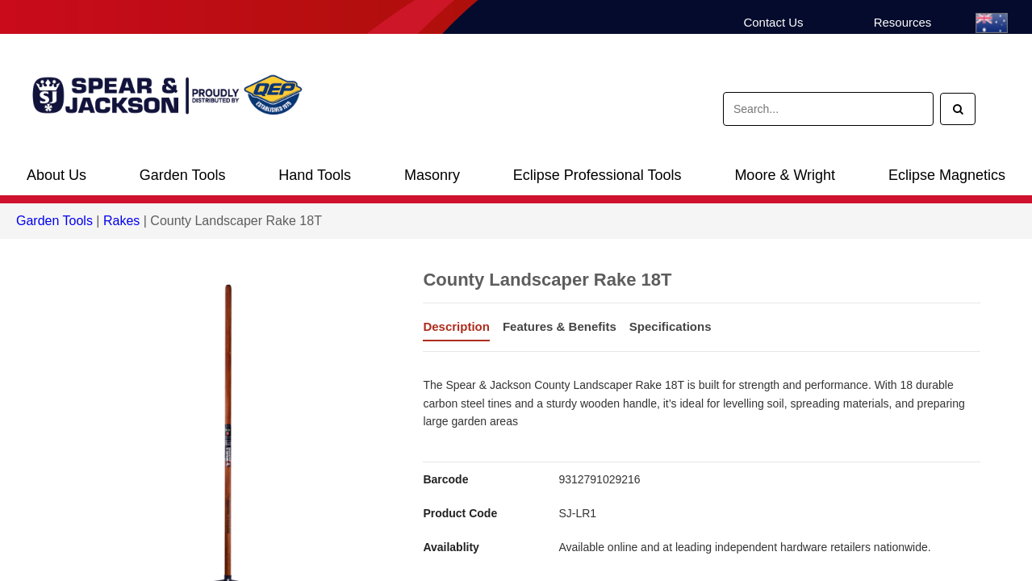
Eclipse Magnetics (946, 175)
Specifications (670, 326)
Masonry (432, 175)
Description (456, 326)
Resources (903, 22)
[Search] (958, 109)
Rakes (121, 221)
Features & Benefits (559, 326)
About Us (56, 175)
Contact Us (773, 22)
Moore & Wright (784, 175)
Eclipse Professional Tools (597, 175)
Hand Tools (314, 175)
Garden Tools (183, 175)
